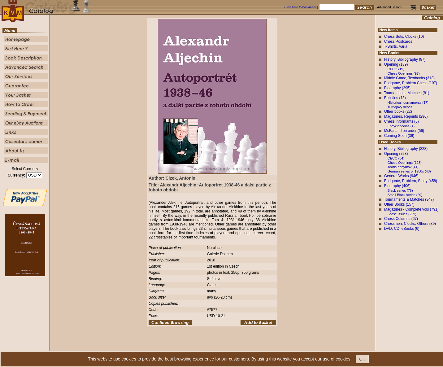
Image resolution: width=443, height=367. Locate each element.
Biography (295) (397, 88)
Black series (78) (400, 190)
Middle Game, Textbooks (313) (409, 78)
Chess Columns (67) (401, 218)
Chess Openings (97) (404, 73)
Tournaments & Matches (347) (409, 199)
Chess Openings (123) (405, 162)
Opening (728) (396, 153)
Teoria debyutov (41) (403, 167)
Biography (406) (397, 186)
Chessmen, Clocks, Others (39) (410, 223)
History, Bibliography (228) (406, 148)
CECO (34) (396, 158)
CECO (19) (396, 69)
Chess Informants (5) (401, 121)
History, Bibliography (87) (405, 59)
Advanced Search (234, 346)
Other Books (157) (399, 204)
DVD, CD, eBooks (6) (401, 228)
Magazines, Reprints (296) (406, 116)
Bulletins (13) (395, 98)
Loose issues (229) (402, 214)
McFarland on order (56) (404, 131)
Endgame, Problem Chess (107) (410, 83)
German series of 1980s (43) (409, 171)
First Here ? (185, 346)
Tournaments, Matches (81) (406, 93)
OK (362, 359)
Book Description (207, 346)
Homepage (166, 346)
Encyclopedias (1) (401, 126)
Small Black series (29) (405, 195)
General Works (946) (401, 176)
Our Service (258, 346)
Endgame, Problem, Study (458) (410, 181)
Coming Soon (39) (399, 135)
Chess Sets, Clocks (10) (404, 36)
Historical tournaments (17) (408, 102)
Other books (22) (398, 111)
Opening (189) (396, 64)
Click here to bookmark (300, 7)
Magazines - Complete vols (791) (411, 209)
